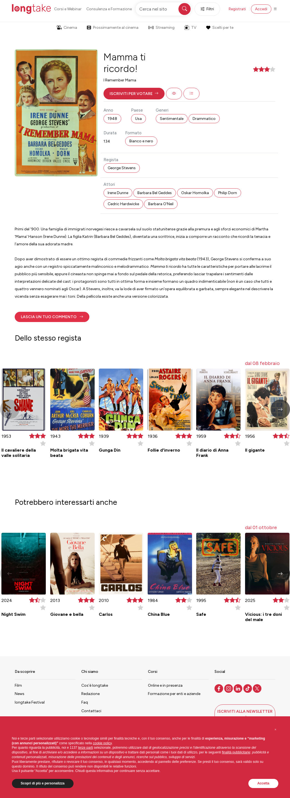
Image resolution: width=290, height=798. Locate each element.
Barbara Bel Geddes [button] (154, 193)
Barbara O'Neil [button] (160, 204)
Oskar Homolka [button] (195, 193)
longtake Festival (30, 702)
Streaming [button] (161, 27)
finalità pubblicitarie (236, 752)
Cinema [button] (67, 27)
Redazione (90, 693)
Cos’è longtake (94, 685)
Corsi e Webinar (68, 9)
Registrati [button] (237, 9)
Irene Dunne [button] (118, 193)
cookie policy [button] (102, 743)
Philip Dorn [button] (227, 193)
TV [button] (190, 27)
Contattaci (91, 711)
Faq (84, 702)
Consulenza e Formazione (109, 9)
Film (18, 685)
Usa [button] (138, 118)
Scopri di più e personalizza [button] (43, 783)
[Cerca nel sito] (163, 9)
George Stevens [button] (122, 168)
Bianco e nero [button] (141, 141)
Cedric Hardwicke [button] (123, 204)
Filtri (207, 9)
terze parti (85, 748)
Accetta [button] (263, 783)
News (19, 693)
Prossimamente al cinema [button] (112, 27)
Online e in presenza (165, 685)
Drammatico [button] (204, 118)
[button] (134, 93)
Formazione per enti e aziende (174, 693)
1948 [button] (112, 118)
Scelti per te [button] (219, 27)
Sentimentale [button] (171, 118)
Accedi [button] (261, 9)
